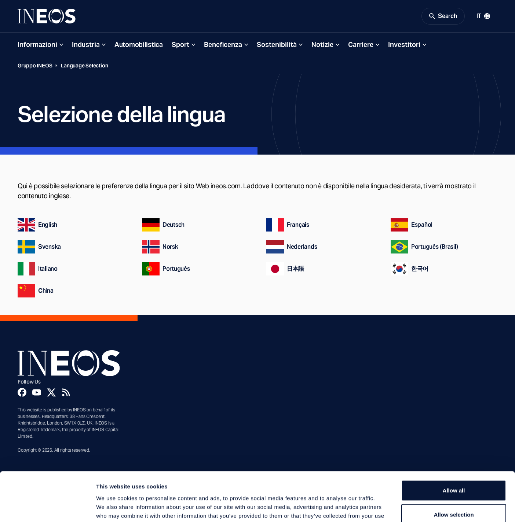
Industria (86, 44)
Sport (180, 44)
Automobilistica (138, 44)
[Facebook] (22, 392)
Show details (385, 507)
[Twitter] (51, 392)
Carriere (360, 44)
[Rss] (66, 392)
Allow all (454, 444)
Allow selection (454, 468)
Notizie (322, 44)
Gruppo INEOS (35, 65)
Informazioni (37, 44)
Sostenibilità (277, 44)
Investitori (404, 44)
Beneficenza (223, 44)
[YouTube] (36, 392)
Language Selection (84, 65)
